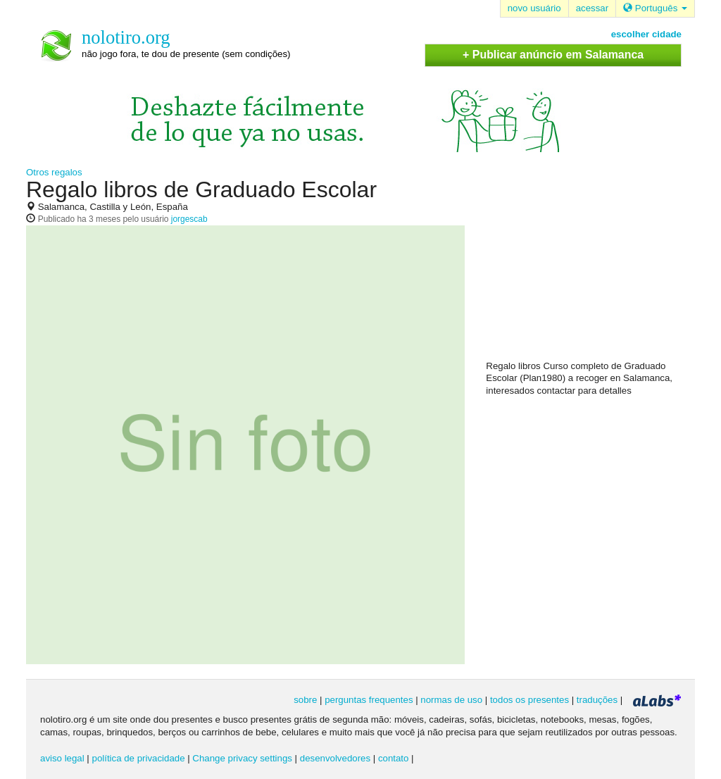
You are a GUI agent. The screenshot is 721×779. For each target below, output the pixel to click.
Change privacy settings (242, 758)
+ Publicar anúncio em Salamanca (553, 55)
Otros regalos (54, 172)
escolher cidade (646, 34)
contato (393, 758)
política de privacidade (138, 758)
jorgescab (189, 219)
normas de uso (451, 699)
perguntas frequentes (369, 699)
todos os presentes (529, 699)
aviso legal (62, 758)
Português (655, 8)
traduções (597, 699)
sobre (305, 699)
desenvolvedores (335, 758)
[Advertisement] (591, 268)
